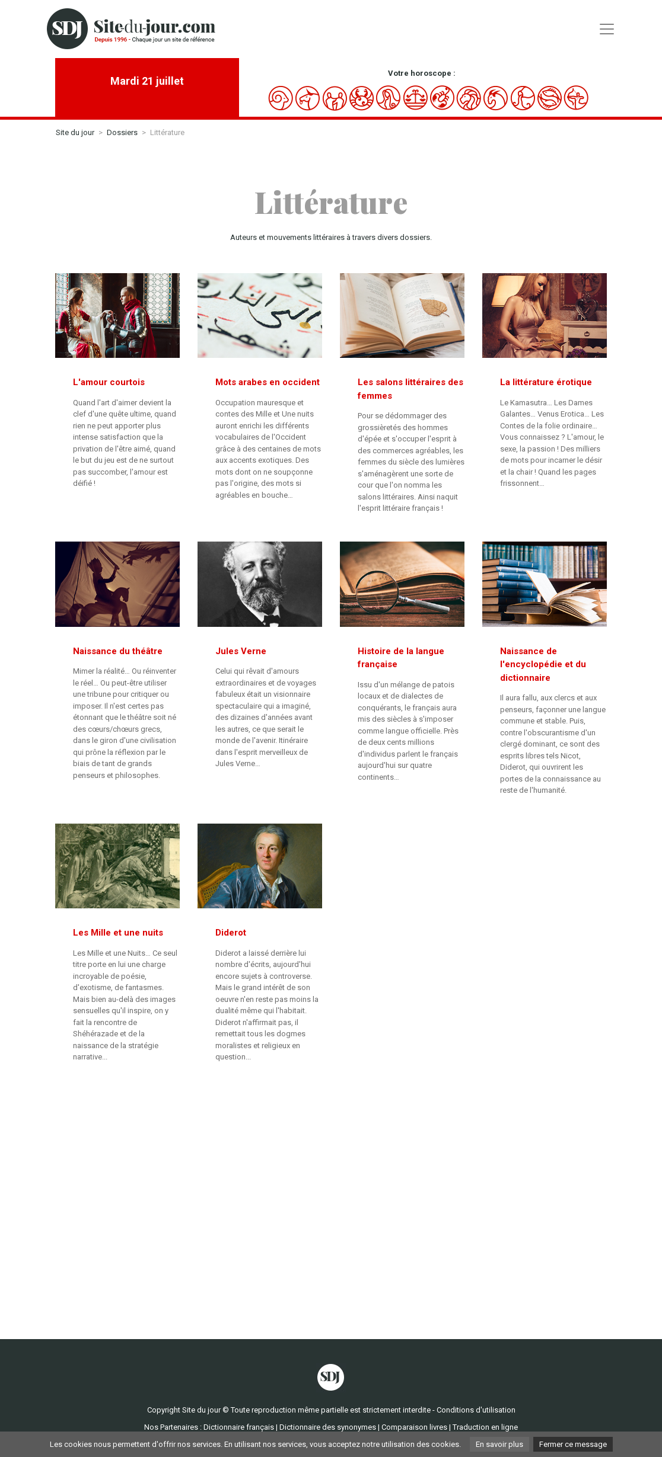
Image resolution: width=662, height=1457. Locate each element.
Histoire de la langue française (401, 658)
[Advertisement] (331, 1197)
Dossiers (122, 132)
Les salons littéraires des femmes (410, 389)
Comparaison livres (414, 1427)
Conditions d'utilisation (476, 1409)
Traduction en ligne (485, 1427)
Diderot (230, 932)
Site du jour (75, 132)
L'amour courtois (109, 382)
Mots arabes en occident (267, 382)
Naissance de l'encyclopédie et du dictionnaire (543, 664)
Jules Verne (240, 651)
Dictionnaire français (238, 1427)
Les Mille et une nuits (118, 932)
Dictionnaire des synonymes (327, 1427)
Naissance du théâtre (118, 651)
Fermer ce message (573, 1444)
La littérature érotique (546, 382)
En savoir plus (499, 1444)
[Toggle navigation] (607, 29)
